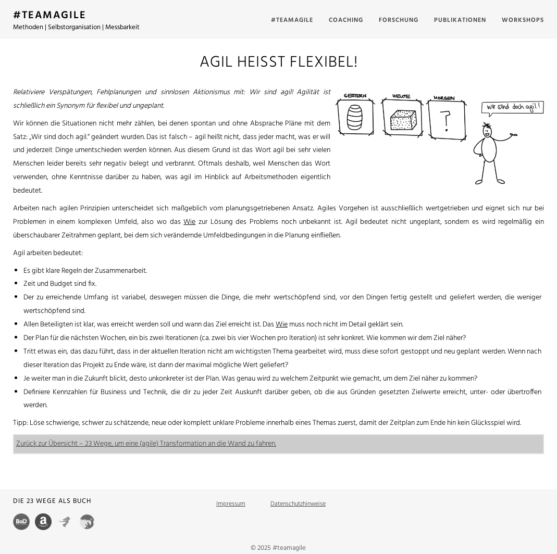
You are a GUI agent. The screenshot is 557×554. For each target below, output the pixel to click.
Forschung (398, 20)
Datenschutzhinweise (298, 504)
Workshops (523, 20)
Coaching (346, 20)
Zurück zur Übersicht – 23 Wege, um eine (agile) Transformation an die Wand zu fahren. (146, 444)
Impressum (230, 504)
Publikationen (460, 20)
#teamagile (292, 20)
